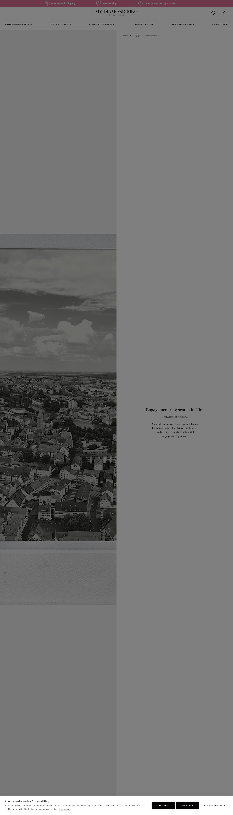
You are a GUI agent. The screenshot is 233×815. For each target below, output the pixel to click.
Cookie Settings (214, 805)
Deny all (187, 805)
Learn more (64, 809)
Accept (163, 805)
